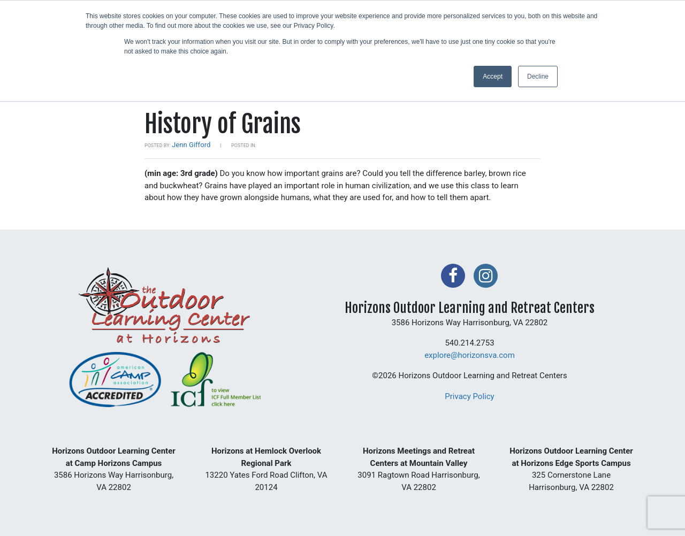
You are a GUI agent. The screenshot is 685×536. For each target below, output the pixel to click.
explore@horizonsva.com (469, 355)
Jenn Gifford (191, 145)
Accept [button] (493, 76)
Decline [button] (538, 76)
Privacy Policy (469, 396)
